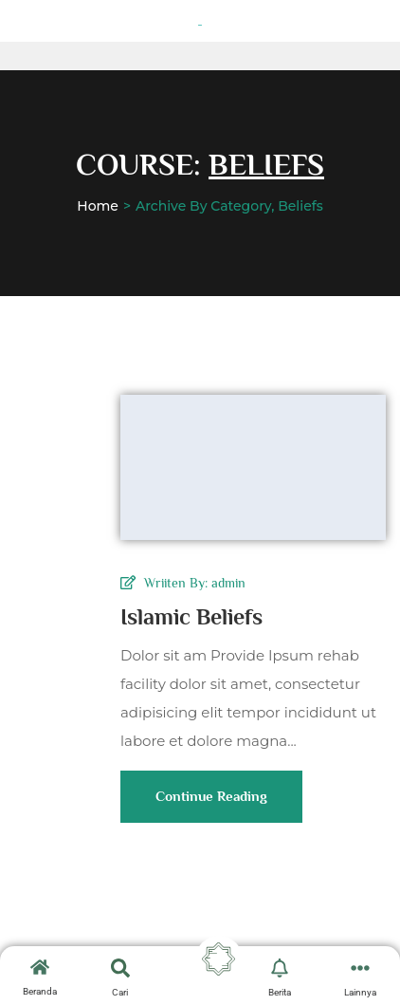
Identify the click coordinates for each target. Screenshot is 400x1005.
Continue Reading (211, 805)
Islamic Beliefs (191, 616)
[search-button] (120, 967)
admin (228, 582)
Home (97, 205)
